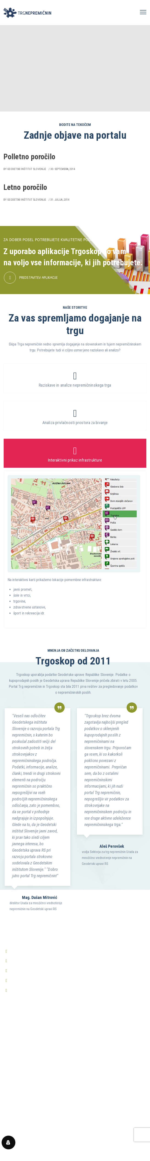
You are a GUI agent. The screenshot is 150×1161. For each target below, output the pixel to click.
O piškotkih (11, 1103)
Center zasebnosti (16, 1111)
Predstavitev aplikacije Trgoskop (27, 1031)
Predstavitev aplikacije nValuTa (26, 1049)
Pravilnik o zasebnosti (19, 1094)
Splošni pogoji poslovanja (21, 1085)
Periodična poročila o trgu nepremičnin (31, 1057)
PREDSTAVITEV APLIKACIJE (38, 278)
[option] (37, 807)
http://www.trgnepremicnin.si (32, 980)
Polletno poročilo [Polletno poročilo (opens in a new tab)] (29, 156)
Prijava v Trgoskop (17, 1040)
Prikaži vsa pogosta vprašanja (25, 1139)
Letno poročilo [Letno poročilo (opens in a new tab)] (25, 187)
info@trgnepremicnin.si (27, 961)
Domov (8, 1022)
